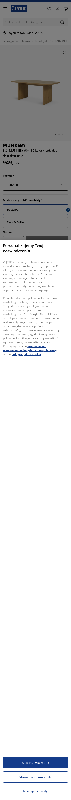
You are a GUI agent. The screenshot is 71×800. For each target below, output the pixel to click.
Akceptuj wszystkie (35, 763)
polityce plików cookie (26, 354)
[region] (35, 520)
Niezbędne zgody (35, 791)
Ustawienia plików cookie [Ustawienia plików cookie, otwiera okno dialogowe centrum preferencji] (36, 777)
